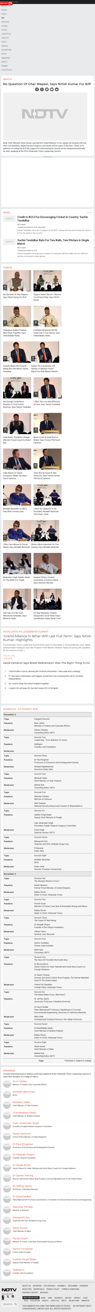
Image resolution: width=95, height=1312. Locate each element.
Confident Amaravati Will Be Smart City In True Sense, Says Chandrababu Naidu (47, 333)
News (43, 1298)
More (89, 212)
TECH (3, 42)
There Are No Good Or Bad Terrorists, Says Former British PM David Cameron (47, 476)
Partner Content (30, 1293)
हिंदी (2, 18)
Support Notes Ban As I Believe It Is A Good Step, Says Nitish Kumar (47, 297)
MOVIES (5, 22)
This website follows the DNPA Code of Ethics (46, 1306)
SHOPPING (6, 50)
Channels (61, 1286)
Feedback (84, 1286)
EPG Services (49, 1286)
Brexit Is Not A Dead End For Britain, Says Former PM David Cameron (47, 440)
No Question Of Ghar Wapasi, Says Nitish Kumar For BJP (15, 295)
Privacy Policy (53, 1289)
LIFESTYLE (6, 34)
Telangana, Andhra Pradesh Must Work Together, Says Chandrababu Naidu (14, 333)
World (4, 10)
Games (4, 46)
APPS (4, 54)
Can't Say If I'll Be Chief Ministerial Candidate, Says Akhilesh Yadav (15, 616)
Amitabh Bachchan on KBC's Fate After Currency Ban (15, 510)
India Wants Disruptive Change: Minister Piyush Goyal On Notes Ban (17, 440)
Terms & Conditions (70, 1289)
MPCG (4, 62)
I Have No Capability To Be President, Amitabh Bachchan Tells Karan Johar (46, 511)
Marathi (4, 66)
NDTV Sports (21, 224)
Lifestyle (55, 1301)
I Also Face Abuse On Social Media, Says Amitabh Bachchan (16, 545)
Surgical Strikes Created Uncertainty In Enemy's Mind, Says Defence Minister (46, 580)
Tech (26, 1301)
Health (45, 1301)
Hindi (50, 1298)
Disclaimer (73, 1286)
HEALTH (5, 38)
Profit (3, 14)
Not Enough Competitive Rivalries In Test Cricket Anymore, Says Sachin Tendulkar (17, 404)
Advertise (37, 1286)
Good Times (6, 70)
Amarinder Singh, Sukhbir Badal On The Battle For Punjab (16, 578)
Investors (27, 1289)
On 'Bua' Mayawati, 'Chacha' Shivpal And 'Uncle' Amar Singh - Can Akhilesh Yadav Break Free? (47, 616)
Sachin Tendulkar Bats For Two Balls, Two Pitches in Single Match (53, 242)
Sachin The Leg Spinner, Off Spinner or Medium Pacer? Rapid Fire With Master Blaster (44, 369)
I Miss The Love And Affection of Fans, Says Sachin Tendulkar (47, 403)
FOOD (4, 30)
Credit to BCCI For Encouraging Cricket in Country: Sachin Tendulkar (52, 218)
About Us (26, 1286)
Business (59, 1298)
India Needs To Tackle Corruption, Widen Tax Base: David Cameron (15, 476)
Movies (68, 1298)
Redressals (39, 1289)
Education (35, 1301)
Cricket (4, 26)
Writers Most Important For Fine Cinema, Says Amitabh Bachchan (45, 545)
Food (85, 1298)
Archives (44, 1293)
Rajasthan (5, 58)
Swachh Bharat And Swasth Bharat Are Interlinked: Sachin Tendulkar (15, 369)
